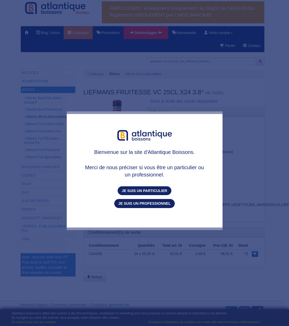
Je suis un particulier (144, 191)
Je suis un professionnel (144, 203)
